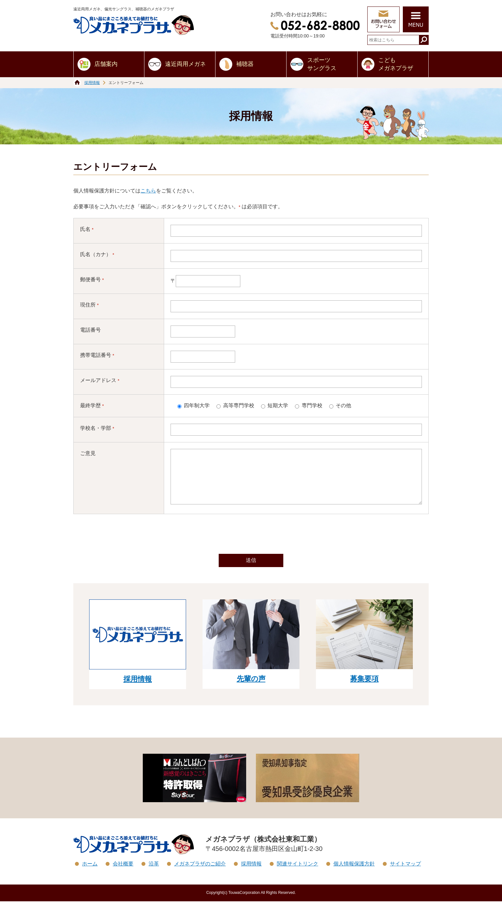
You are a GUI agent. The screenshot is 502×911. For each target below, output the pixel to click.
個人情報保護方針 (354, 873)
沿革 (154, 873)
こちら (148, 190)
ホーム (90, 873)
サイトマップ (405, 873)
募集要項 (364, 688)
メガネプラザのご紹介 (200, 873)
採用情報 (92, 82)
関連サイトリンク (297, 873)
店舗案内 (106, 64)
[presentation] (251, 544)
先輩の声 (251, 688)
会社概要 (123, 873)
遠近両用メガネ (185, 64)
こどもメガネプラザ (395, 64)
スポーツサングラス (321, 64)
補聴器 (245, 64)
